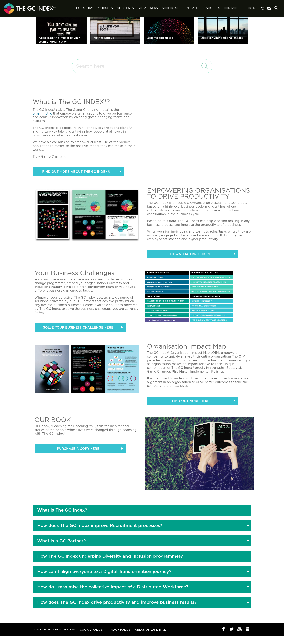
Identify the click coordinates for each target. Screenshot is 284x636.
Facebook (223, 629)
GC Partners (148, 8)
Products (105, 8)
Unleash (191, 8)
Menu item (263, 8)
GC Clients (125, 8)
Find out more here (190, 401)
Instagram (247, 629)
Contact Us (233, 8)
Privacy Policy (119, 629)
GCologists (171, 8)
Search (277, 8)
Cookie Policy (91, 629)
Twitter (231, 629)
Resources (211, 8)
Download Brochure (190, 254)
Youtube (239, 629)
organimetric (42, 113)
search (203, 66)
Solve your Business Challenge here (78, 327)
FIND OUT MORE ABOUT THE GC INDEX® (76, 171)
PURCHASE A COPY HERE (78, 448)
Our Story (84, 8)
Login (250, 8)
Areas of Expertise (150, 629)
